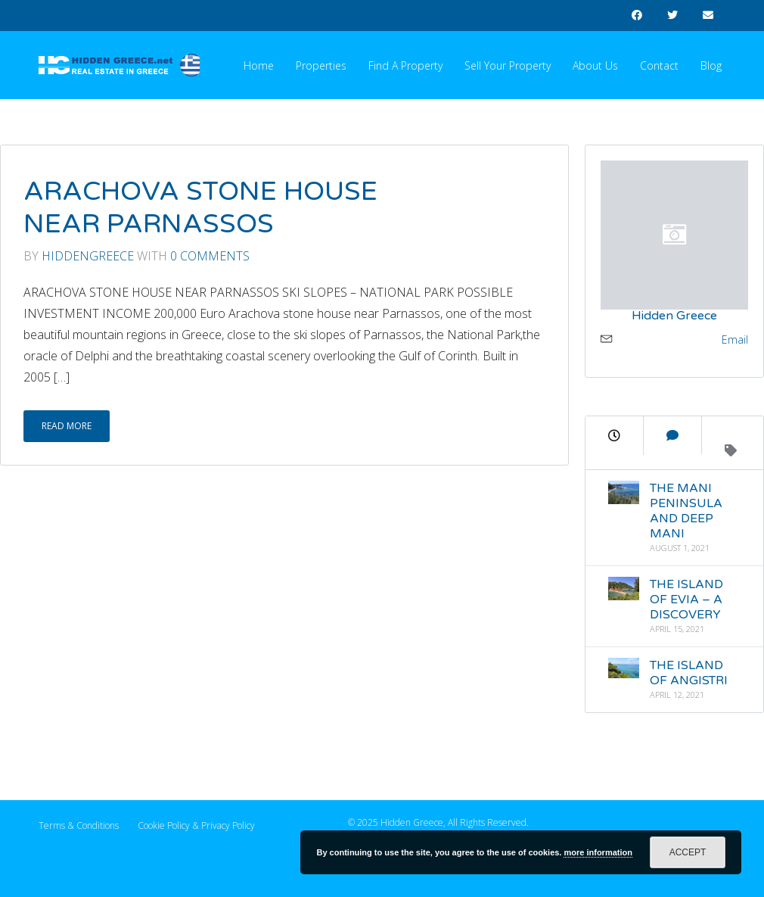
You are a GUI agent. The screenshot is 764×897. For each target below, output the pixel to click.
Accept (688, 852)
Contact (659, 65)
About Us (595, 65)
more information (598, 852)
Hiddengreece (88, 256)
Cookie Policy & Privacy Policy (196, 825)
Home (259, 65)
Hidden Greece (674, 315)
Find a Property (405, 65)
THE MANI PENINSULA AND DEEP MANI (685, 511)
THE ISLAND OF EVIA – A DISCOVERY (685, 599)
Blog (711, 65)
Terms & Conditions (79, 825)
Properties (321, 65)
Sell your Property (507, 65)
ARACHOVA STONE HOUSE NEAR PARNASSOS (200, 208)
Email (735, 339)
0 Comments (210, 256)
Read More (67, 425)
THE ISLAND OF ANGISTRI (688, 673)
